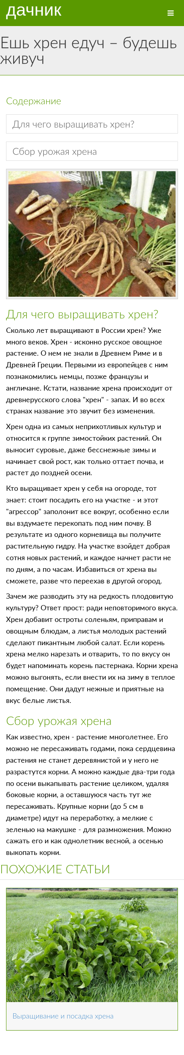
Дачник (33, 10)
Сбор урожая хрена (54, 151)
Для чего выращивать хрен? (73, 124)
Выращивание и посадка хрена (63, 1015)
